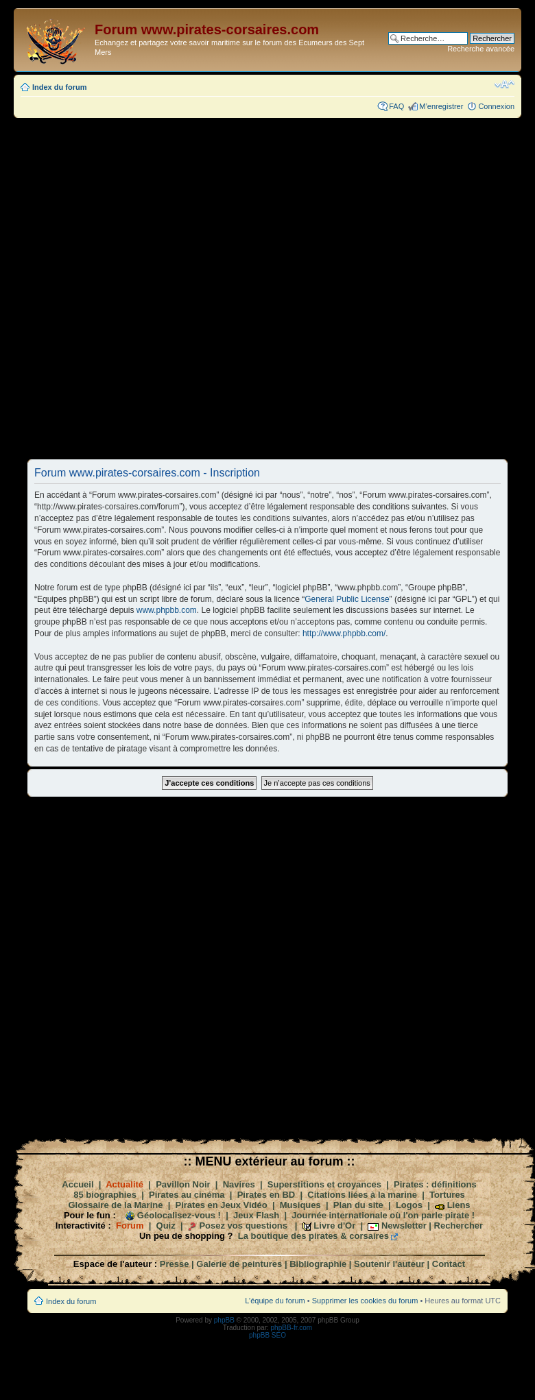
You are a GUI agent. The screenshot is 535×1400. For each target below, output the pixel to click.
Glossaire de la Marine (115, 1205)
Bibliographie (317, 1264)
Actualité (124, 1184)
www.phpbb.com (166, 610)
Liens (459, 1205)
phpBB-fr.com (292, 1327)
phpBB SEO (267, 1335)
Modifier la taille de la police (504, 84)
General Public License (347, 599)
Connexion (496, 106)
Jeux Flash (256, 1215)
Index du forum (59, 87)
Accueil (77, 1184)
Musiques (300, 1205)
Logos (409, 1205)
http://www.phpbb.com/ (343, 633)
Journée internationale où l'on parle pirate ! (383, 1215)
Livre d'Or (334, 1225)
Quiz (166, 1225)
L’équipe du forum (275, 1300)
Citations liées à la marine (362, 1195)
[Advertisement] (197, 288)
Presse (174, 1264)
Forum (129, 1225)
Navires (239, 1184)
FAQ (396, 106)
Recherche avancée (480, 49)
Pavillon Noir (183, 1184)
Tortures (447, 1195)
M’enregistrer (441, 106)
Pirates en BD (266, 1195)
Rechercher (459, 1225)
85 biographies (104, 1195)
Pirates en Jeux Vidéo (222, 1205)
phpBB (224, 1320)
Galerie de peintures (239, 1264)
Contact (448, 1264)
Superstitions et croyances (324, 1184)
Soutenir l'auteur (389, 1264)
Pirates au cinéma (187, 1195)
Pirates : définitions (435, 1184)
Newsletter (404, 1225)
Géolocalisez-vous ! (179, 1215)
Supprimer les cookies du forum (365, 1300)
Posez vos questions (243, 1225)
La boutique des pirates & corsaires (313, 1236)
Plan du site (358, 1205)
